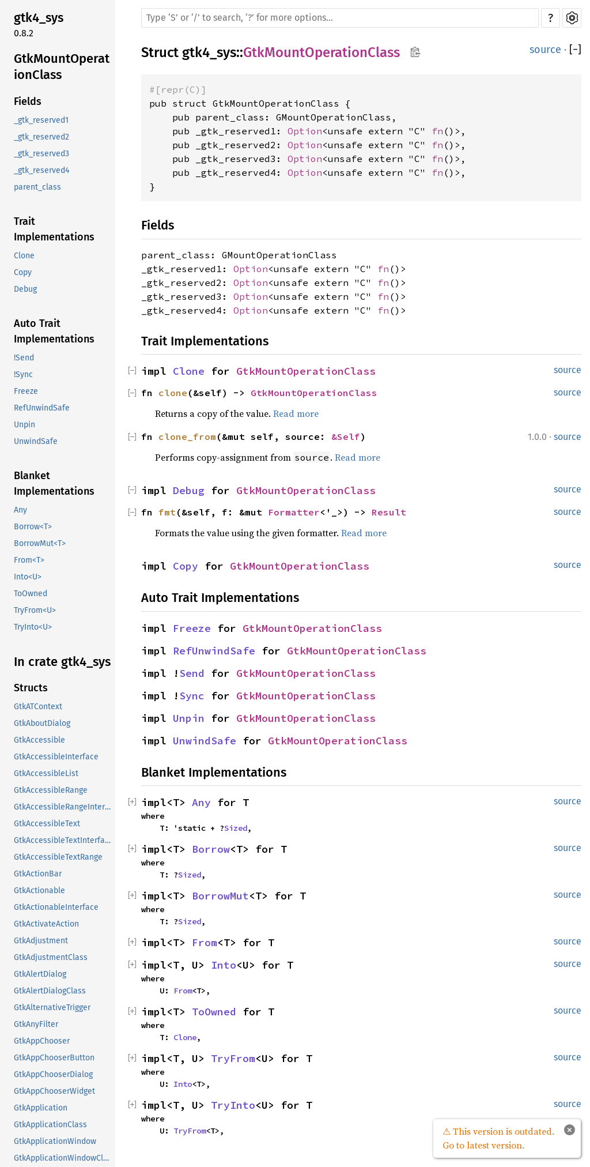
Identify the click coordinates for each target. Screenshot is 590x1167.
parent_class (37, 187)
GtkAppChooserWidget (54, 1091)
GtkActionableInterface (56, 907)
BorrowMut (220, 895)
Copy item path (415, 52)
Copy (23, 272)
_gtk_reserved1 (41, 120)
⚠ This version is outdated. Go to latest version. (498, 1138)
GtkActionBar (38, 874)
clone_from (187, 436)
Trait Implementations (54, 229)
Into (223, 965)
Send (192, 673)
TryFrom (233, 1058)
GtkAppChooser (42, 1041)
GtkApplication (40, 1108)
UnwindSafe (36, 441)
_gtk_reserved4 (41, 170)
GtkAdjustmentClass (51, 957)
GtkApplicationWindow (55, 1141)
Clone (24, 256)
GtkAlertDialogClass (50, 991)
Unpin (24, 425)
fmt (167, 512)
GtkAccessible (39, 740)
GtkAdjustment (41, 941)
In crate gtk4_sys (62, 661)
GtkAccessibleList (46, 773)
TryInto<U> (33, 627)
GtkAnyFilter (36, 1024)
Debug (25, 289)
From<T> (29, 560)
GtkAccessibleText (47, 824)
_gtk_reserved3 (41, 154)
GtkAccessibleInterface (56, 757)
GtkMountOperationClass (61, 66)
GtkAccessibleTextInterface (63, 840)
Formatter (294, 512)
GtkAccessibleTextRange (58, 857)
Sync (192, 695)
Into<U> (27, 577)
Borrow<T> (33, 527)
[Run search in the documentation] (340, 18)
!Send (24, 358)
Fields (27, 101)
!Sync (23, 374)
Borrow (211, 849)
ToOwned (30, 593)
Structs (31, 688)
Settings (571, 18)
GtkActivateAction (46, 924)
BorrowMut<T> (40, 543)
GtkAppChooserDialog (53, 1074)
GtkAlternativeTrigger (52, 1007)
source (545, 49)
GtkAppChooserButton (54, 1058)
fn (437, 131)
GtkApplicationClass (50, 1125)
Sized (235, 828)
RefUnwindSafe (42, 408)
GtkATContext (38, 707)
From (204, 942)
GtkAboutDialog (42, 723)
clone (172, 392)
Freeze (26, 391)
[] (575, 50)
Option (305, 131)
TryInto (233, 1105)
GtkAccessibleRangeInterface (63, 807)
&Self (345, 436)
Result (389, 512)
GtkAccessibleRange (51, 790)
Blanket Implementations (54, 483)
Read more (296, 413)
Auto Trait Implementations (54, 331)
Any (20, 510)
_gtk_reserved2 (41, 137)
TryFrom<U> (35, 610)
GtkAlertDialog (40, 974)
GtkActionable (39, 890)
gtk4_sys (38, 17)
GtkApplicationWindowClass (63, 1158)
